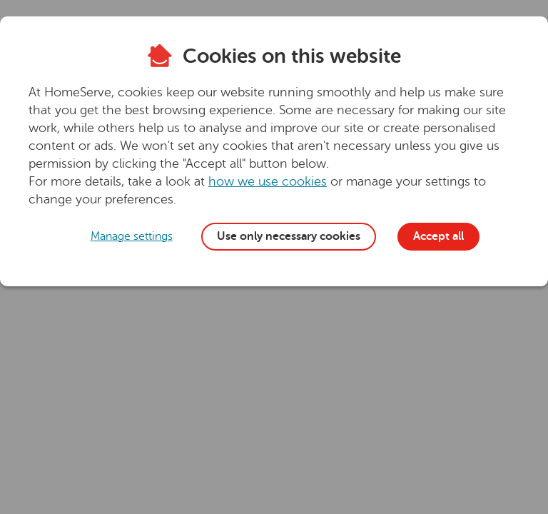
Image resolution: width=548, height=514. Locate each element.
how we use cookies (267, 181)
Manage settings (132, 236)
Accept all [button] (438, 236)
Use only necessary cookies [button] (288, 236)
